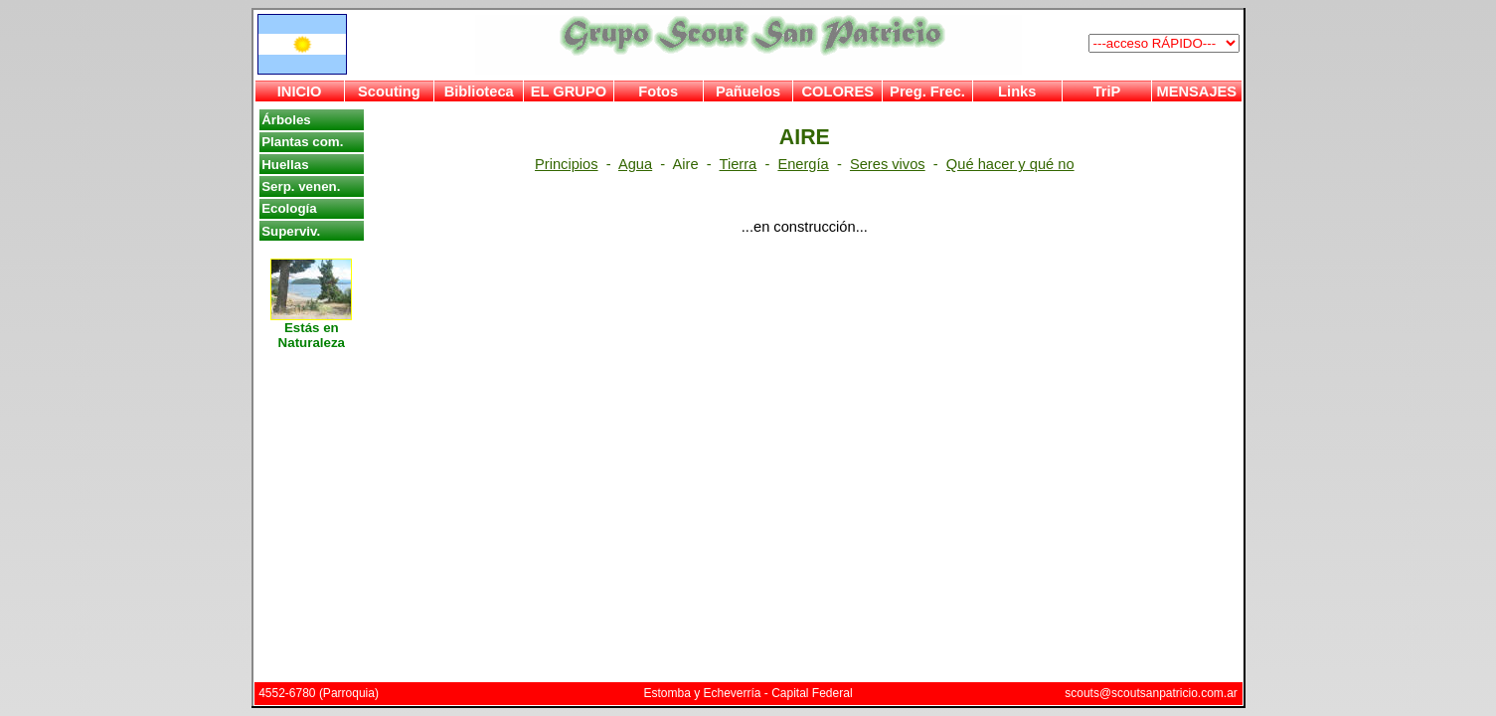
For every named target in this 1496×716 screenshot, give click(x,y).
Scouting (389, 91)
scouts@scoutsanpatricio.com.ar (1151, 693)
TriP (1107, 91)
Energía (802, 164)
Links (1017, 91)
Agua (635, 164)
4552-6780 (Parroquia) (318, 693)
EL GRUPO (568, 91)
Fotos (658, 91)
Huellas (284, 164)
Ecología (289, 208)
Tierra (738, 164)
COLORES (837, 91)
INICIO (299, 91)
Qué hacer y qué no (1010, 164)
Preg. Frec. (927, 91)
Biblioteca (479, 91)
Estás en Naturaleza (311, 329)
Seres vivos (887, 164)
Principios (566, 164)
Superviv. (290, 231)
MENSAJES (1197, 91)
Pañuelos (748, 91)
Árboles (286, 119)
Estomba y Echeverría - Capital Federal (747, 693)
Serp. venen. (300, 186)
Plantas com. (302, 141)
